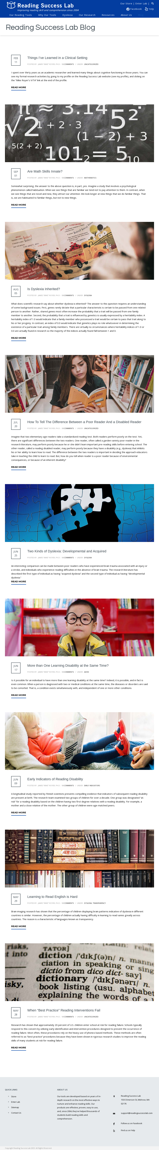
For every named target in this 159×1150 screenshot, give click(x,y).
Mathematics (90, 178)
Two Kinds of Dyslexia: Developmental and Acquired (66, 551)
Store (13, 1096)
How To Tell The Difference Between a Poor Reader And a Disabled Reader (84, 422)
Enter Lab (141, 3)
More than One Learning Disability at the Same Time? (68, 665)
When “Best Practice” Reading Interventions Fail (63, 1010)
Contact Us (16, 1112)
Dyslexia (67, 14)
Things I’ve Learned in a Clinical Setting (57, 58)
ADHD (86, 672)
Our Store (126, 3)
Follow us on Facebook (131, 1123)
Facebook (134, 8)
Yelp (149, 8)
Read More (18, 87)
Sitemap (15, 1107)
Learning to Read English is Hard (52, 897)
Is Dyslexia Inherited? (43, 289)
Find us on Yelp (128, 1130)
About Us (126, 14)
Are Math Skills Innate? (44, 171)
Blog (141, 14)
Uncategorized (91, 64)
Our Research (87, 14)
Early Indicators (92, 785)
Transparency (99, 903)
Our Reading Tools (20, 14)
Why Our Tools (47, 14)
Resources (108, 14)
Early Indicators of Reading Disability (55, 779)
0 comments (68, 64)
